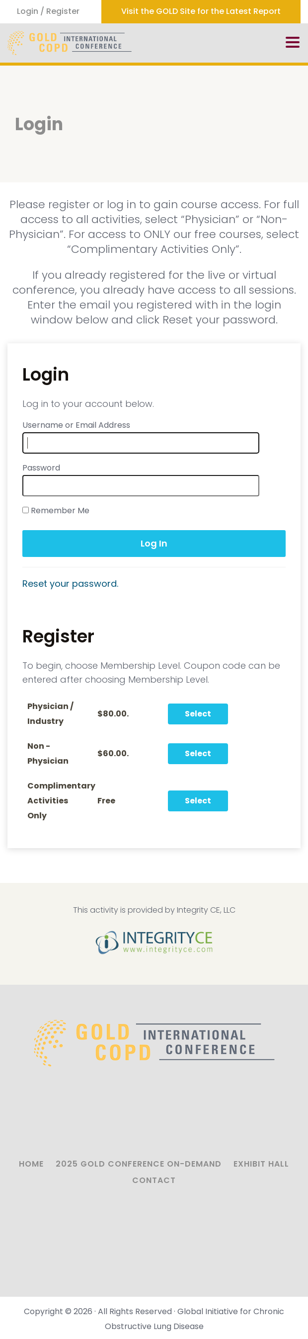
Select (198, 713)
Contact (154, 1180)
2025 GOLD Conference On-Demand (139, 1164)
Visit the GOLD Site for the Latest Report (201, 11)
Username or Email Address (76, 425)
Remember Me (55, 510)
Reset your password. (70, 583)
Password (41, 467)
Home (31, 1164)
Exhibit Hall (261, 1164)
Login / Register (48, 11)
